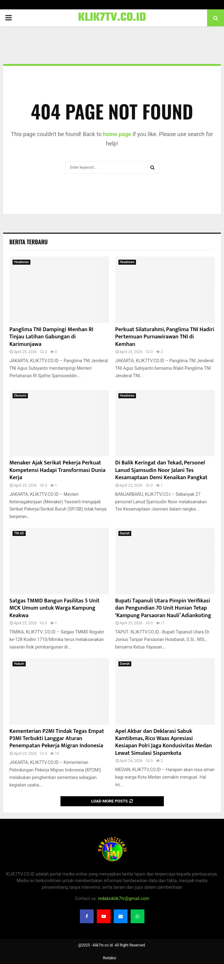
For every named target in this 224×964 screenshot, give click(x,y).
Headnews (21, 262)
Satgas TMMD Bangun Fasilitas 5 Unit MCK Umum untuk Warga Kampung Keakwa (54, 608)
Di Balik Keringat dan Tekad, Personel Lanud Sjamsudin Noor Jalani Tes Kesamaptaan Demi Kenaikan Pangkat (161, 470)
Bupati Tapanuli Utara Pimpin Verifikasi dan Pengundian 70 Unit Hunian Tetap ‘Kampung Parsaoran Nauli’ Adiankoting (163, 608)
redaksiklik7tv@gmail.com (123, 898)
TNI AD (19, 533)
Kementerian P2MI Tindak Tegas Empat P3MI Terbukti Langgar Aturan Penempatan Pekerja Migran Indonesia (56, 739)
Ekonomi (20, 395)
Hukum (19, 663)
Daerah (125, 533)
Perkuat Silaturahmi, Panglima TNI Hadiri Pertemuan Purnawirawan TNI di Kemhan (164, 337)
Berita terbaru (28, 242)
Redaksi (109, 958)
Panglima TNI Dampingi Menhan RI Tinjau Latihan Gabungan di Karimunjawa (51, 337)
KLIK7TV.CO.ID (112, 18)
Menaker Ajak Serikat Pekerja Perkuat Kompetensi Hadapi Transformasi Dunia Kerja (57, 470)
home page (117, 134)
